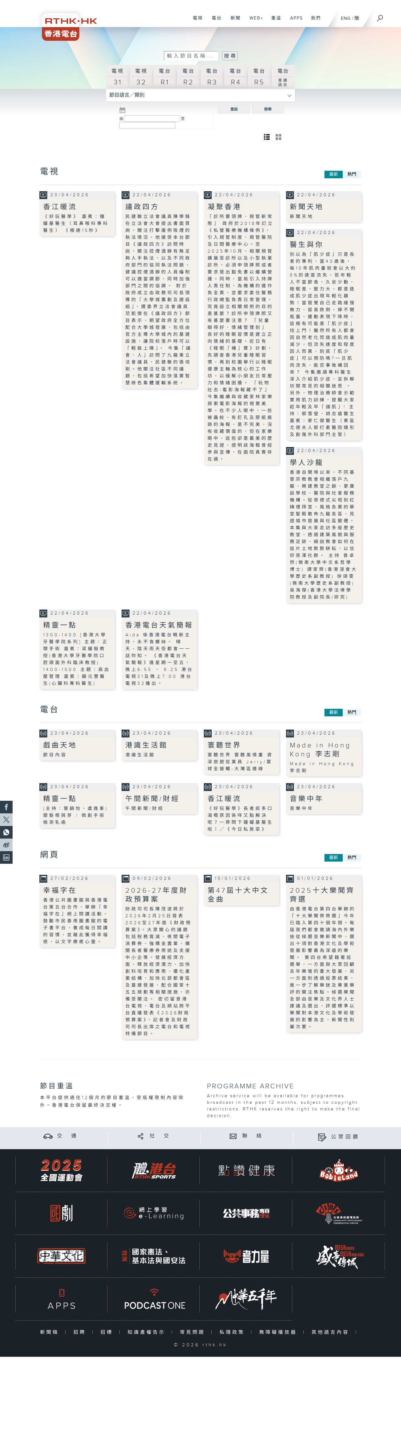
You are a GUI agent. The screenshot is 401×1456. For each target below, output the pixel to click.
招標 (108, 1332)
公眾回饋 (345, 1137)
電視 (195, 21)
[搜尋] (380, 16)
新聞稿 (51, 1332)
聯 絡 (253, 1136)
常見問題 (194, 1332)
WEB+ (254, 21)
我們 (313, 21)
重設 (234, 109)
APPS (294, 21)
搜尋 (268, 109)
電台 (214, 21)
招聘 (81, 1332)
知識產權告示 (148, 1332)
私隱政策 (234, 1332)
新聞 (233, 21)
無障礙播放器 (279, 1332)
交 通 (67, 1136)
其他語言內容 (332, 1332)
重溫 (273, 21)
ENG (346, 18)
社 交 (160, 1136)
